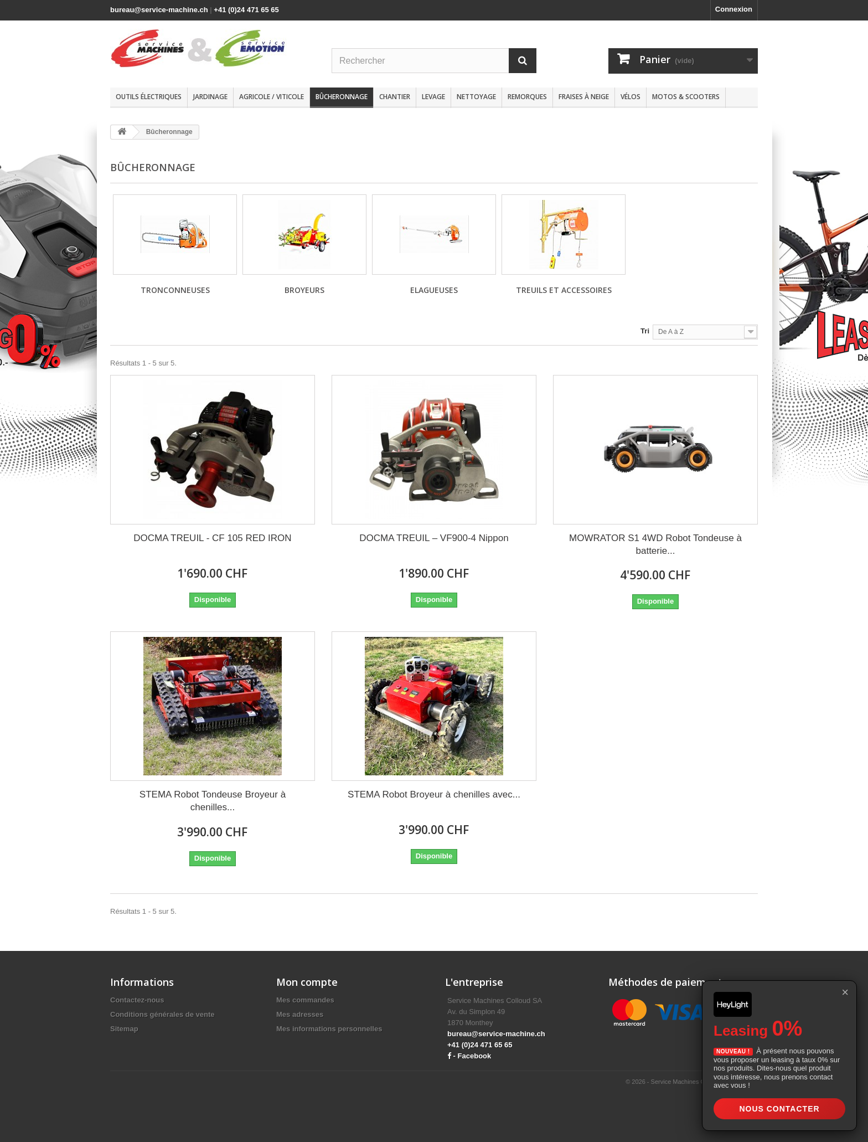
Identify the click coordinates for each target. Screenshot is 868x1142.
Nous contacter (779, 1108)
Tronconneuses (175, 290)
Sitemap (124, 1029)
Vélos (630, 96)
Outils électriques (149, 96)
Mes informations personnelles (329, 1029)
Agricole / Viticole (271, 96)
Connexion (733, 9)
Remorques (527, 96)
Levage (433, 96)
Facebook (475, 1056)
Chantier (394, 96)
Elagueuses (434, 290)
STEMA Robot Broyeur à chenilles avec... (434, 794)
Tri (644, 331)
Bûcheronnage (342, 96)
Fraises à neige (584, 96)
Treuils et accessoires (564, 290)
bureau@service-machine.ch (159, 10)
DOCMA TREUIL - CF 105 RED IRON (212, 538)
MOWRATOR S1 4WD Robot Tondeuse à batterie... (655, 544)
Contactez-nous (137, 1000)
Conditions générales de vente (162, 1014)
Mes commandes (305, 1000)
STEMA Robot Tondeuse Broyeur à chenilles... (213, 800)
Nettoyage (476, 96)
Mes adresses (299, 1014)
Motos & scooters (686, 96)
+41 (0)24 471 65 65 (246, 10)
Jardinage (210, 96)
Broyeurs (304, 290)
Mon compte (307, 982)
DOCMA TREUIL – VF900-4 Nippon (433, 538)
